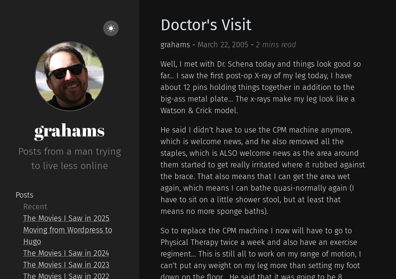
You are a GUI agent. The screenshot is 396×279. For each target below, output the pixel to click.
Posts (24, 195)
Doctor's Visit (205, 25)
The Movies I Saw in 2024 (66, 253)
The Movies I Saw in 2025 (66, 218)
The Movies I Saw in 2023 (66, 264)
